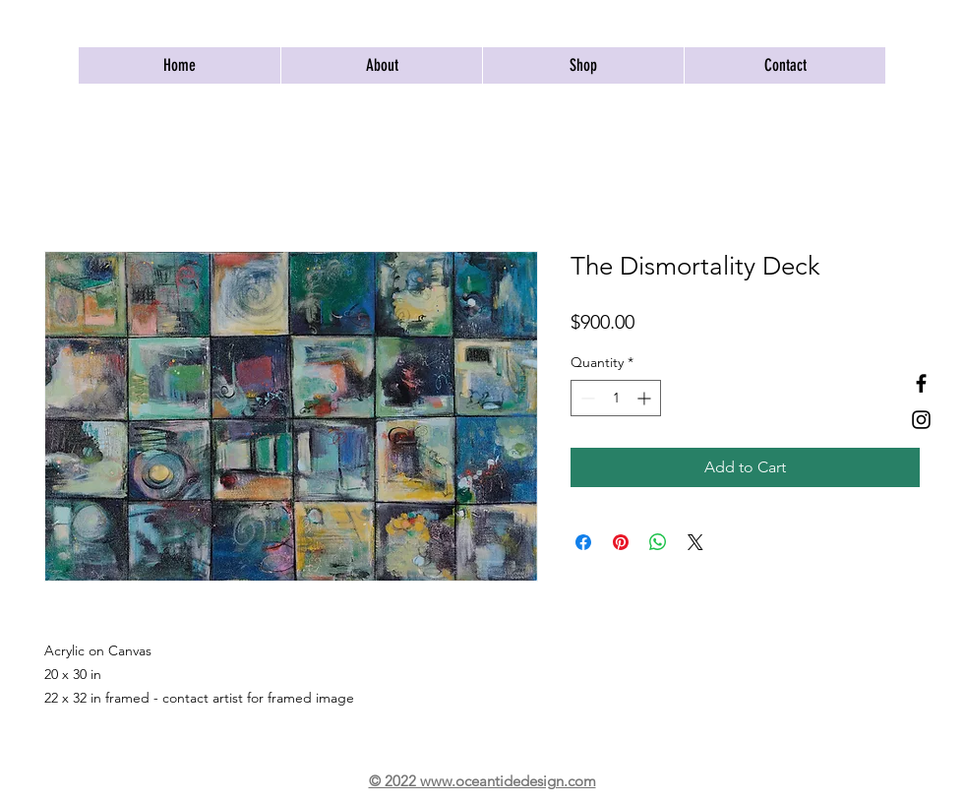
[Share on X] (695, 542)
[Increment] (645, 398)
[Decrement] (585, 398)
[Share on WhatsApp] (658, 542)
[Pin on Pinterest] (621, 542)
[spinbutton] (615, 398)
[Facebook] (921, 383)
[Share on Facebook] (583, 542)
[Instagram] (921, 419)
